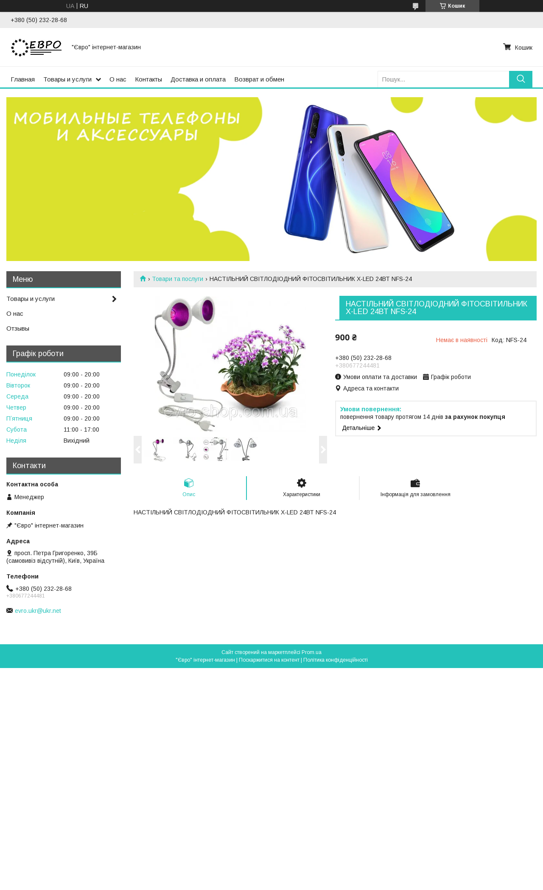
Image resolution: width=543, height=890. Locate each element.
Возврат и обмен (259, 79)
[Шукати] (520, 79)
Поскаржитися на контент (269, 660)
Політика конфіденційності (335, 660)
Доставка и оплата (198, 79)
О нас (117, 79)
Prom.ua (312, 652)
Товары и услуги (67, 79)
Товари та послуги (177, 278)
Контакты (148, 79)
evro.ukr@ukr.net (38, 610)
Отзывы (17, 328)
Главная (23, 79)
